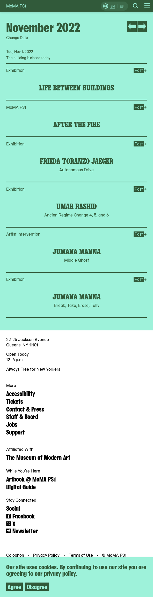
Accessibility (20, 393)
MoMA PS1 (16, 6)
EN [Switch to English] (113, 6)
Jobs (11, 424)
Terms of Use (81, 555)
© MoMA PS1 (114, 555)
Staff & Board (22, 416)
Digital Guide (21, 486)
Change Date (17, 37)
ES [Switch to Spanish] (121, 6)
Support (15, 431)
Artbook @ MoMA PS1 (31, 478)
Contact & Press (25, 408)
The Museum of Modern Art (38, 457)
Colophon (15, 555)
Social (13, 508)
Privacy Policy (47, 555)
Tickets (14, 401)
